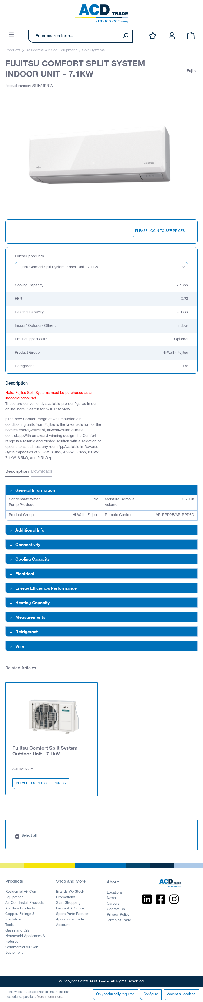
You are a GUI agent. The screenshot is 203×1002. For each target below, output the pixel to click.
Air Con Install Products (24, 903)
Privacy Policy (118, 915)
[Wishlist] (153, 36)
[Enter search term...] (74, 36)
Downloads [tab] (41, 472)
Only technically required (115, 994)
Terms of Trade (119, 920)
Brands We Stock (70, 892)
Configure (151, 994)
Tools (9, 925)
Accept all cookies (181, 994)
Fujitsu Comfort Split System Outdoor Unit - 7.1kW (44, 751)
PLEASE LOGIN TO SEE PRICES (160, 231)
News (111, 898)
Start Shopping (68, 903)
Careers (113, 904)
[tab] (17, 472)
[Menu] (11, 35)
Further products (29, 256)
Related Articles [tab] (20, 669)
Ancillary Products (20, 908)
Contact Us (116, 909)
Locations (115, 893)
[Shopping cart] (191, 36)
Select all (29, 836)
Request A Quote (70, 908)
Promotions (65, 897)
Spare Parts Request (72, 914)
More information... (50, 997)
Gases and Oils (17, 931)
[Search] (125, 36)
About (113, 881)
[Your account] (172, 36)
